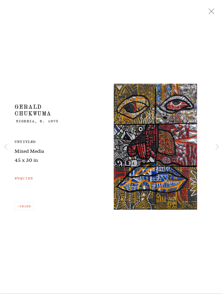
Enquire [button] (24, 179)
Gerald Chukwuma (33, 111)
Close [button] (210, 13)
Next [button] (217, 147)
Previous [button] (6, 147)
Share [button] (25, 207)
